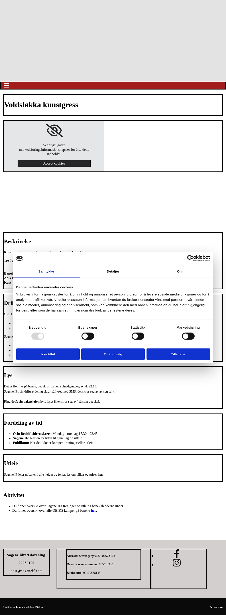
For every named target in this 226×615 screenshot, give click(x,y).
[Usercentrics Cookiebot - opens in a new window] (190, 258)
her (93, 510)
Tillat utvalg (113, 354)
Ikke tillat (48, 354)
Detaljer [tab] (113, 271)
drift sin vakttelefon (25, 401)
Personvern (216, 607)
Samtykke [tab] (46, 271)
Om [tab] (180, 271)
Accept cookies (54, 163)
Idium (19, 607)
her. (100, 474)
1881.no (39, 607)
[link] (54, 130)
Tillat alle (178, 354)
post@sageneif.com (26, 571)
